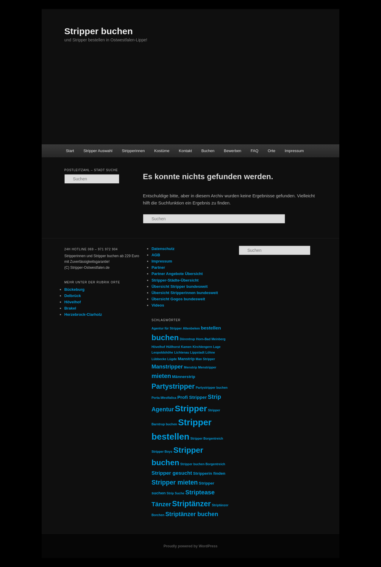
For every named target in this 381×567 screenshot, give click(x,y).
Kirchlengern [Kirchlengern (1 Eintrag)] (202, 347)
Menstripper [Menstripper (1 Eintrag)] (207, 367)
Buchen (207, 151)
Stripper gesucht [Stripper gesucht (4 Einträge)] (172, 473)
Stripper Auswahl (98, 151)
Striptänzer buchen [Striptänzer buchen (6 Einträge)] (191, 514)
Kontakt (185, 151)
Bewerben (232, 151)
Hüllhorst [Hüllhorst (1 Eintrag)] (173, 347)
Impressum (294, 151)
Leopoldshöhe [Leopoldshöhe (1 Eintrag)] (162, 352)
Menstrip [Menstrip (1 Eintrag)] (190, 367)
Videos (158, 305)
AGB (156, 255)
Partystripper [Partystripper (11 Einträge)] (173, 386)
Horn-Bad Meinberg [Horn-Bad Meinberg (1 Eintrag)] (211, 339)
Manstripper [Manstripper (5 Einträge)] (167, 366)
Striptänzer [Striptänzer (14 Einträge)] (191, 503)
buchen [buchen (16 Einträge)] (165, 337)
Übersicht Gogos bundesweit (178, 299)
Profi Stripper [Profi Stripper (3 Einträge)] (192, 397)
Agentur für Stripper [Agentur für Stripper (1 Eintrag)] (167, 328)
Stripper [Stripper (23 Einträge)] (191, 408)
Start (70, 151)
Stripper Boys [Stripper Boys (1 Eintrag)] (162, 451)
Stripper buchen (98, 31)
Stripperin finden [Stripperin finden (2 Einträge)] (209, 473)
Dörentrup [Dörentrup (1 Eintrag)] (187, 339)
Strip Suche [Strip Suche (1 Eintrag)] (175, 493)
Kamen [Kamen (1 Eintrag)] (186, 347)
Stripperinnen (133, 151)
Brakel (70, 308)
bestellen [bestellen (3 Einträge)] (211, 327)
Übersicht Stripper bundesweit (180, 286)
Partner (158, 267)
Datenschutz (163, 248)
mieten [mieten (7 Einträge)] (161, 376)
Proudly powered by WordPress (190, 546)
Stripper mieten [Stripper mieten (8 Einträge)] (175, 482)
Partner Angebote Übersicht (177, 273)
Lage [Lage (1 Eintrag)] (217, 347)
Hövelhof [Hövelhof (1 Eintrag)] (158, 347)
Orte (271, 151)
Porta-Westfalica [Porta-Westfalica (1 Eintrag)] (164, 397)
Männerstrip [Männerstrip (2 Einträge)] (183, 376)
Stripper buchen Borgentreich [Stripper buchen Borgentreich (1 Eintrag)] (202, 464)
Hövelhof (72, 302)
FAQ (254, 151)
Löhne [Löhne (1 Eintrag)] (210, 352)
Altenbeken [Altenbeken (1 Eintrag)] (191, 328)
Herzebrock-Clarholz (83, 314)
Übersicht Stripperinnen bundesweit (185, 292)
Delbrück (72, 295)
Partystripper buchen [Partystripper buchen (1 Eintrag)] (211, 387)
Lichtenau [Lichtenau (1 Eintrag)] (181, 352)
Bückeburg (74, 289)
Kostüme (161, 151)
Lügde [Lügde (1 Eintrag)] (172, 359)
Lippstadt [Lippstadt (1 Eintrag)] (197, 352)
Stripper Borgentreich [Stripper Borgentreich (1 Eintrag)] (206, 438)
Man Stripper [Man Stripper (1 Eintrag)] (205, 359)
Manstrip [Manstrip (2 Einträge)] (186, 359)
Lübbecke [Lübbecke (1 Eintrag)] (159, 359)
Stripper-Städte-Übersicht (175, 280)
